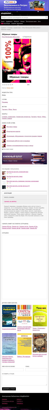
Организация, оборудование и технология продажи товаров (24, 136)
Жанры (22, 21)
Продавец (5, 102)
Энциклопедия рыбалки (9, 329)
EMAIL (28, 366)
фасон (15, 109)
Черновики (19, 23)
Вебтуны (16, 21)
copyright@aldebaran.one (9, 407)
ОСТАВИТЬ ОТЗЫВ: (8, 374)
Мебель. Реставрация (23, 356)
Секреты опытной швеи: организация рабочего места (24, 328)
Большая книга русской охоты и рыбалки (40, 355)
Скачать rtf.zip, (33, 226)
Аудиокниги (9, 21)
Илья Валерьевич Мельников (31, 27)
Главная (3, 27)
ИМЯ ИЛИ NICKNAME (8, 366)
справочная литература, (23, 116)
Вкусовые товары (12, 126)
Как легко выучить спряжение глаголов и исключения (23, 181)
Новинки (4, 399)
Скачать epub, (25, 228)
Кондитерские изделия (13, 131)
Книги (2, 21)
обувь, (10, 109)
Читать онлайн (9, 197)
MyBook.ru (20, 403)
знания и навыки (7, 118)
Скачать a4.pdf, (6, 228)
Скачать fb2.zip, (6, 226)
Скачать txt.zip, (23, 226)
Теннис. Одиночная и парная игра (39, 329)
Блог (39, 21)
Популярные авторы (8, 401)
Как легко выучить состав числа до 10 (18, 186)
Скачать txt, (15, 226)
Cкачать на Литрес (10, 201)
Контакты (4, 403)
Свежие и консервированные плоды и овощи (20, 145)
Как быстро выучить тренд (14, 176)
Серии (13, 23)
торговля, (5, 109)
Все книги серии (8, 149)
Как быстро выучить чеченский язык (17, 171)
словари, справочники (14, 27)
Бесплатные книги (31, 21)
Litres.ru (19, 399)
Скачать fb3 (33, 228)
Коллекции (7, 23)
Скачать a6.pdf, (16, 228)
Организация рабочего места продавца (18, 141)
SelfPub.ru (20, 401)
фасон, (39, 116)
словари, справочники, (9, 116)
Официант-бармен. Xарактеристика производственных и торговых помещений (8, 359)
